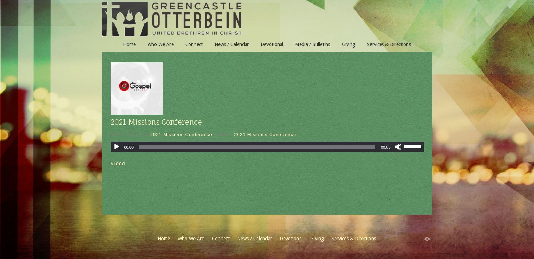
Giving (348, 44)
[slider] (257, 147)
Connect (194, 44)
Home (129, 44)
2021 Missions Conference (156, 122)
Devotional (272, 44)
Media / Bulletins (312, 44)
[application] (267, 147)
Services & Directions (389, 44)
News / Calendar (232, 44)
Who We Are (161, 44)
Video (118, 163)
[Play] (116, 146)
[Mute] (398, 146)
